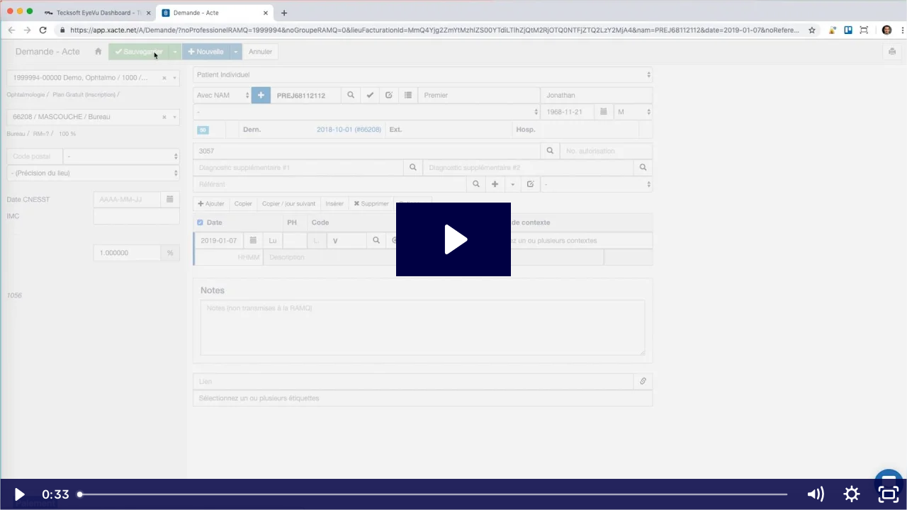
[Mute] (814, 494)
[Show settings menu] (851, 494)
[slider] (433, 494)
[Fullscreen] (888, 494)
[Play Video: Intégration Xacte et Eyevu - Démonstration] (454, 239)
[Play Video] (18, 494)
